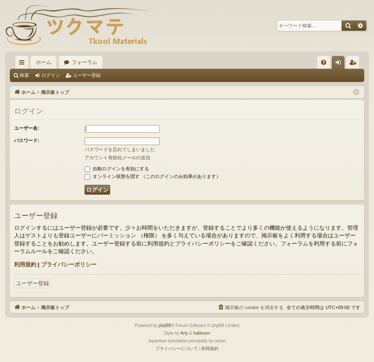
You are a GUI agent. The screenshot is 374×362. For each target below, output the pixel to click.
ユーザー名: (26, 128)
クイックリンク (23, 64)
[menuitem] (323, 62)
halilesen (201, 333)
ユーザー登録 (87, 75)
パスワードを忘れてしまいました (120, 149)
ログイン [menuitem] (340, 64)
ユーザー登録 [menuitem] (355, 64)
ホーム (43, 62)
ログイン (50, 75)
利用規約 (25, 264)
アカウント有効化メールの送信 (117, 157)
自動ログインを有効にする (117, 168)
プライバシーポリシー (68, 264)
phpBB (164, 325)
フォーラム (84, 62)
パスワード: (26, 140)
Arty (184, 333)
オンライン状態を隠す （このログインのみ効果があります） (153, 176)
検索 (24, 75)
